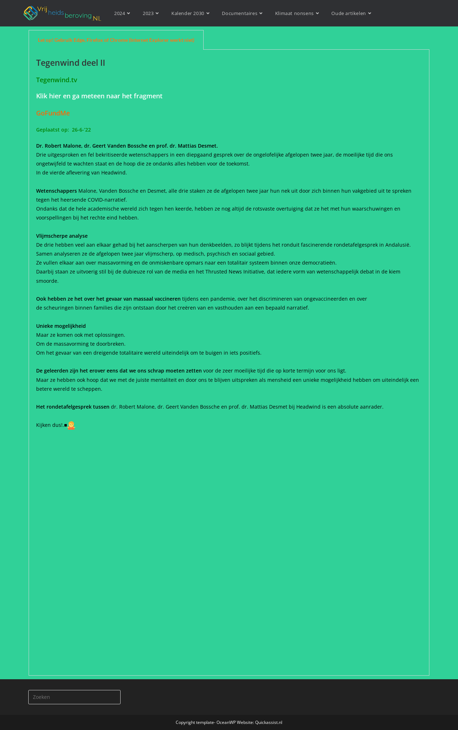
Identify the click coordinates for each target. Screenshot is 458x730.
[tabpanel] (229, 363)
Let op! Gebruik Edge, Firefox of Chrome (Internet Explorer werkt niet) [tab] (116, 40)
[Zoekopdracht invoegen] (74, 697)
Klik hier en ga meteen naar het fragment (99, 96)
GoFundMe (53, 113)
